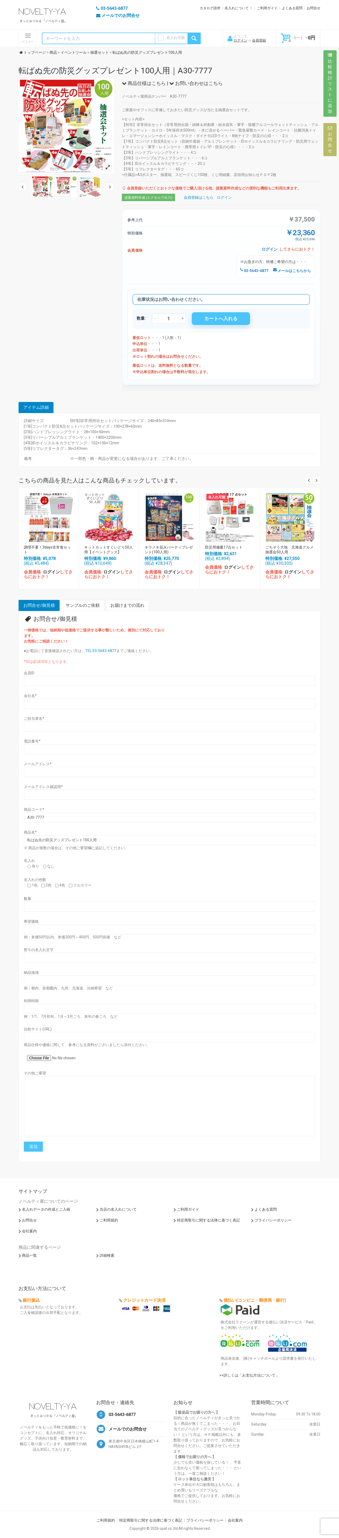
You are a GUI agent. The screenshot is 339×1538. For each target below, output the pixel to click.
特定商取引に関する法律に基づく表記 (208, 1220)
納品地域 (31, 972)
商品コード (34, 809)
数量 (27, 899)
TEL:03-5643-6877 (100, 651)
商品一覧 (29, 1255)
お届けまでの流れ (127, 605)
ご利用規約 (109, 1220)
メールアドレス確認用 (43, 787)
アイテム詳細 (36, 407)
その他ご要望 (35, 1073)
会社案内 (29, 1231)
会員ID (29, 673)
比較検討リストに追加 (330, 83)
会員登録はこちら (198, 197)
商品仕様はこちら (144, 83)
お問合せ (313, 8)
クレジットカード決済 (144, 1300)
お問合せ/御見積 (39, 605)
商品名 (30, 832)
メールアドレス (38, 764)
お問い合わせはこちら (196, 83)
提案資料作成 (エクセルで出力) (148, 198)
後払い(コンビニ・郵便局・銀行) (255, 1300)
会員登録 (259, 40)
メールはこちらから (292, 271)
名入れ (29, 860)
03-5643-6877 (254, 271)
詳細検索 (107, 1255)
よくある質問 (292, 8)
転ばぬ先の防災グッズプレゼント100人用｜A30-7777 (115, 70)
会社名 (30, 696)
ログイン (240, 40)
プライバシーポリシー (273, 1220)
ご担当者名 (34, 718)
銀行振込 (31, 1300)
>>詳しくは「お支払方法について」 (249, 1375)
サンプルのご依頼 (83, 605)
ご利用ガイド (267, 8)
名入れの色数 (35, 879)
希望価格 (31, 921)
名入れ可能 (175, 37)
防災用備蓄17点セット (224, 547)
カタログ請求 (210, 8)
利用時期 (31, 1001)
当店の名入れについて (118, 1209)
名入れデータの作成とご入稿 (46, 1209)
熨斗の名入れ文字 (38, 950)
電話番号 (32, 741)
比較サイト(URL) (38, 1029)
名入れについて (237, 8)
